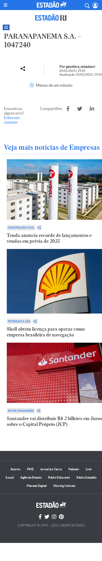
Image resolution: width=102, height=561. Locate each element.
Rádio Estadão (86, 477)
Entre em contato (12, 119)
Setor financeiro (21, 410)
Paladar (73, 469)
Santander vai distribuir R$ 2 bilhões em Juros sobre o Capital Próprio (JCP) (54, 421)
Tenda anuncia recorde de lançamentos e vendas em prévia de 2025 (49, 238)
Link (88, 469)
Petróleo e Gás (19, 321)
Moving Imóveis (64, 485)
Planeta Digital (37, 485)
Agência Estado (31, 477)
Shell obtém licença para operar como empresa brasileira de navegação (46, 332)
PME (30, 469)
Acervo (16, 469)
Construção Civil (21, 227)
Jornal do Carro (51, 469)
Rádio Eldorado (59, 477)
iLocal (10, 477)
